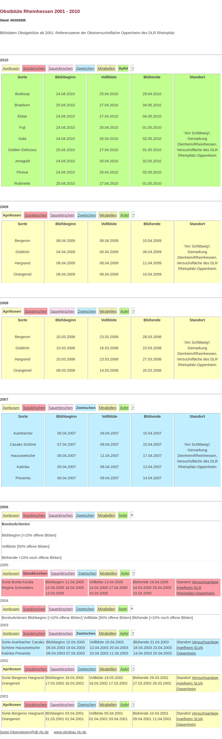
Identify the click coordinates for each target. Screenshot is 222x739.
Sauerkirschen (61, 68)
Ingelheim (185, 588)
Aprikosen (11, 68)
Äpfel (124, 215)
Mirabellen (106, 68)
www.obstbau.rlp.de (70, 732)
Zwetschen (85, 68)
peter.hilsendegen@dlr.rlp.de (25, 732)
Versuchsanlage (205, 582)
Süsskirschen (34, 68)
